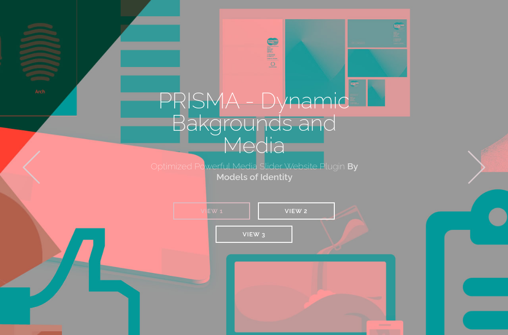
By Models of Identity (287, 171)
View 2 (296, 211)
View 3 (254, 234)
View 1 (212, 211)
